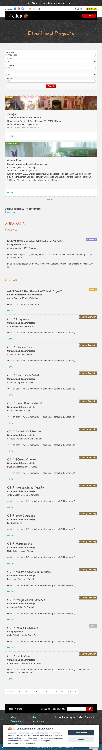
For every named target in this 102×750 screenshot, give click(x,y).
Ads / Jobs (38, 721)
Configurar (81, 739)
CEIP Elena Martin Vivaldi (24, 403)
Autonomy (10, 52)
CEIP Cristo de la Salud (23, 375)
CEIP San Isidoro (18, 656)
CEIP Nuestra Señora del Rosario (29, 572)
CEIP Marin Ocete (19, 544)
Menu (89, 16)
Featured (50, 199)
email (70, 708)
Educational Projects (51, 34)
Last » (73, 691)
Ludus (15, 16)
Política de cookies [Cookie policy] (27, 743)
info (10, 136)
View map (10, 212)
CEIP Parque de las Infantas (26, 600)
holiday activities (55, 3)
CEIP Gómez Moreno (21, 459)
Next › (63, 691)
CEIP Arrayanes (18, 319)
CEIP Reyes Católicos (22, 628)
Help (11, 709)
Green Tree (14, 160)
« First (10, 691)
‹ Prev (19, 691)
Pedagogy (10, 65)
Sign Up (91, 9)
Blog (34, 717)
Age (7, 72)
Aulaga (11, 114)
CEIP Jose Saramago (21, 516)
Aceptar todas (81, 733)
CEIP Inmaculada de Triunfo (25, 488)
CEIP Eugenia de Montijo (24, 431)
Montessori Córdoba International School (34, 241)
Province (9, 59)
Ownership (10, 78)
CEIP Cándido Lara (19, 347)
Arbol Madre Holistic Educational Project (34, 291)
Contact (18, 709)
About (13, 717)
